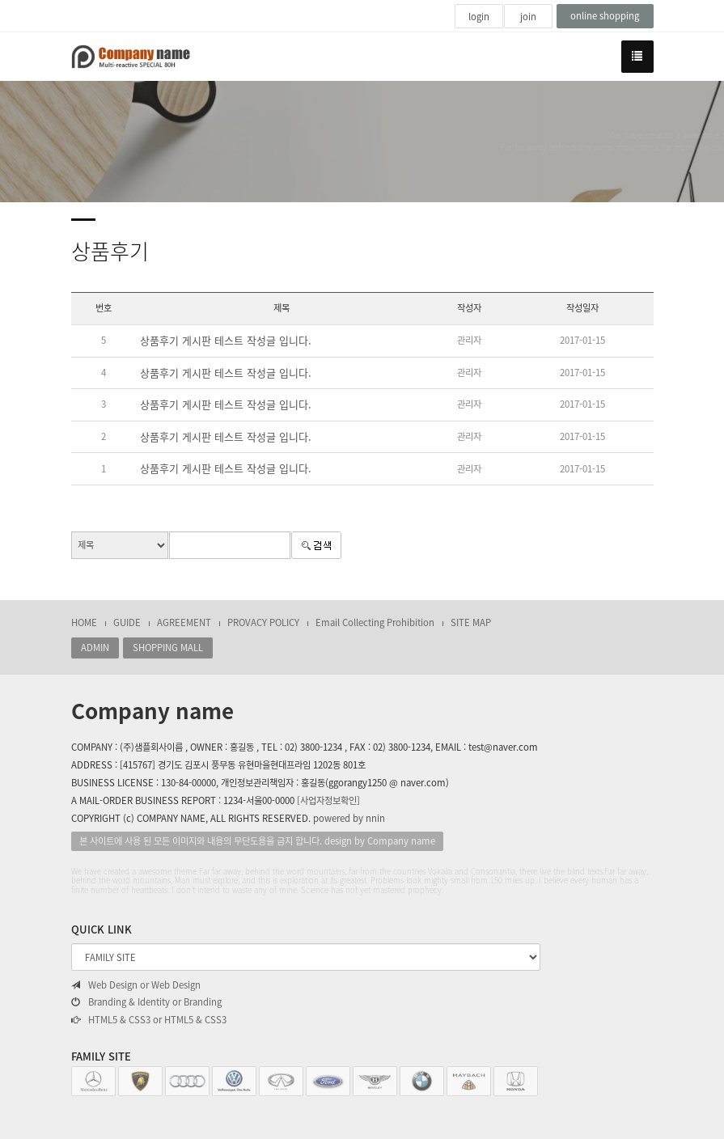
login (478, 16)
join (528, 16)
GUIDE (127, 622)
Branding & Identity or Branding (146, 1002)
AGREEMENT (184, 622)
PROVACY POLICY (263, 622)
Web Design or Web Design (136, 985)
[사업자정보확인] (328, 800)
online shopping (604, 16)
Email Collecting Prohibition (374, 622)
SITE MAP (471, 622)
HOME (84, 622)
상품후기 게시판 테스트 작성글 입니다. (225, 340)
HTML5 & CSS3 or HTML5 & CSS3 (149, 1020)
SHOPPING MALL (168, 647)
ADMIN (95, 647)
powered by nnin (349, 818)
